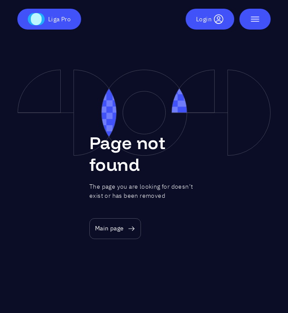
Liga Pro (49, 19)
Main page (115, 228)
